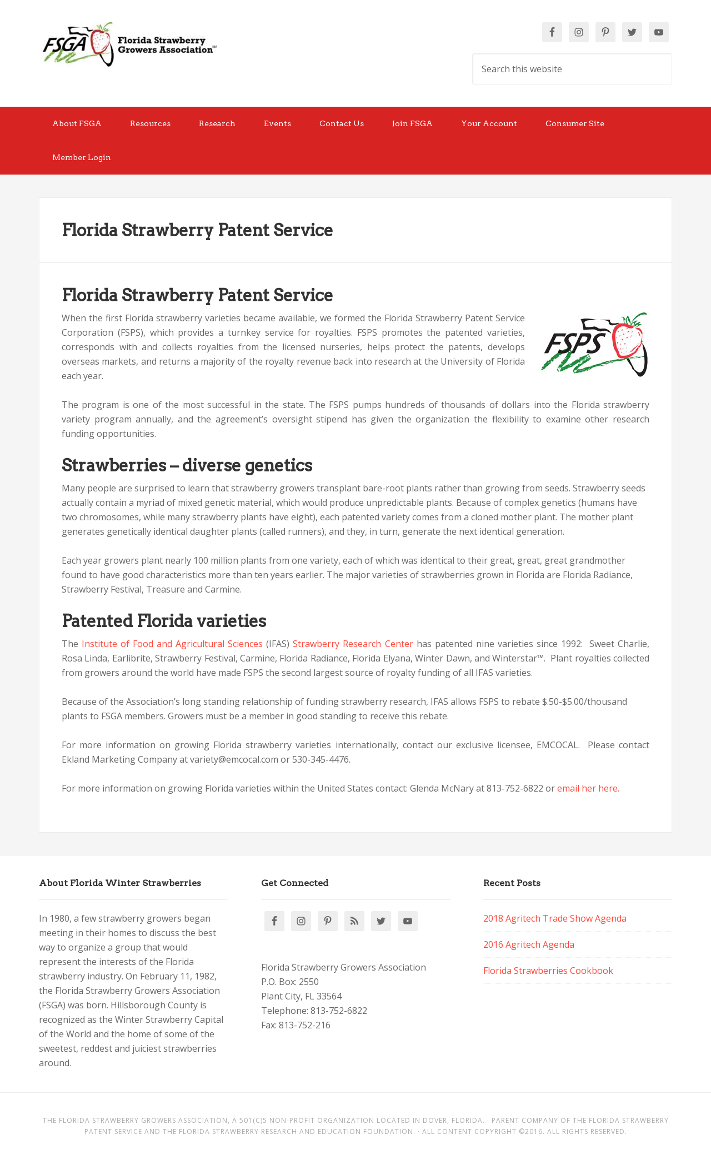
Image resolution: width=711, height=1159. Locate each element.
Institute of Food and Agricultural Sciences (172, 644)
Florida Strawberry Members (128, 44)
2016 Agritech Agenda (528, 944)
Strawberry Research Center (353, 644)
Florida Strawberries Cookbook (548, 970)
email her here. (588, 788)
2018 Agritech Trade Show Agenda (555, 918)
